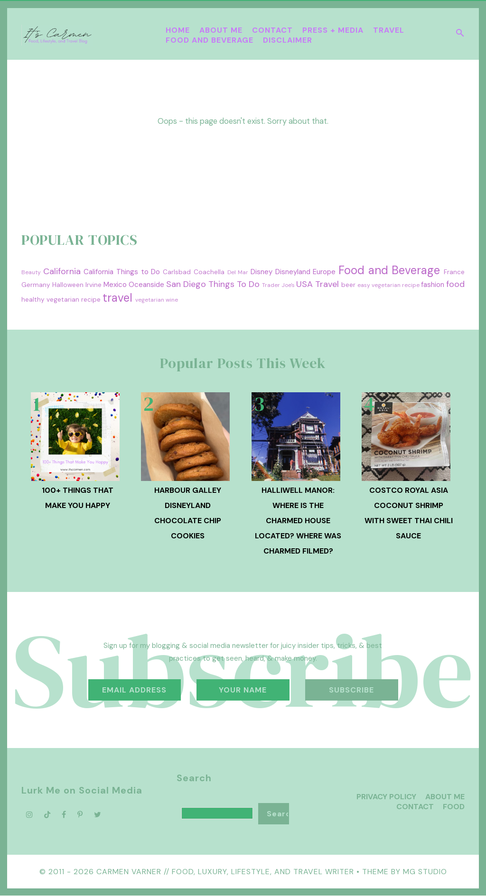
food (455, 284)
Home (178, 30)
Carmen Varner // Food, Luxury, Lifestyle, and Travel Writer (225, 872)
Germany (35, 285)
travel (117, 297)
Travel (388, 30)
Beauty (31, 272)
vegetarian (149, 300)
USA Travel (317, 284)
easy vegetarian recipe (388, 285)
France (454, 272)
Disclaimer (287, 40)
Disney (261, 272)
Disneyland (292, 272)
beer (348, 285)
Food (454, 807)
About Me (221, 30)
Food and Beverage (209, 40)
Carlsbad (177, 272)
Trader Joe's (278, 285)
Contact (272, 30)
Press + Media (333, 30)
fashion (432, 284)
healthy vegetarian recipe (61, 300)
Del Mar (238, 272)
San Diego (186, 284)
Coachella (209, 272)
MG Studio (425, 872)
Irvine (93, 285)
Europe (324, 272)
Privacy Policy (386, 797)
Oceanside (146, 284)
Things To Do (234, 284)
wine (172, 300)
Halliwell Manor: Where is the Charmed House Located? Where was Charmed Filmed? (298, 520)
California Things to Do (122, 272)
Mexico (115, 284)
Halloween (68, 285)
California (62, 271)
